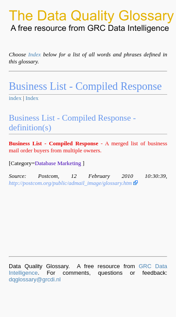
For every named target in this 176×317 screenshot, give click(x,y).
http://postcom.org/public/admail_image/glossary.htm (73, 183)
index (15, 98)
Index (34, 54)
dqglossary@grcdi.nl (35, 279)
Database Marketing (58, 163)
